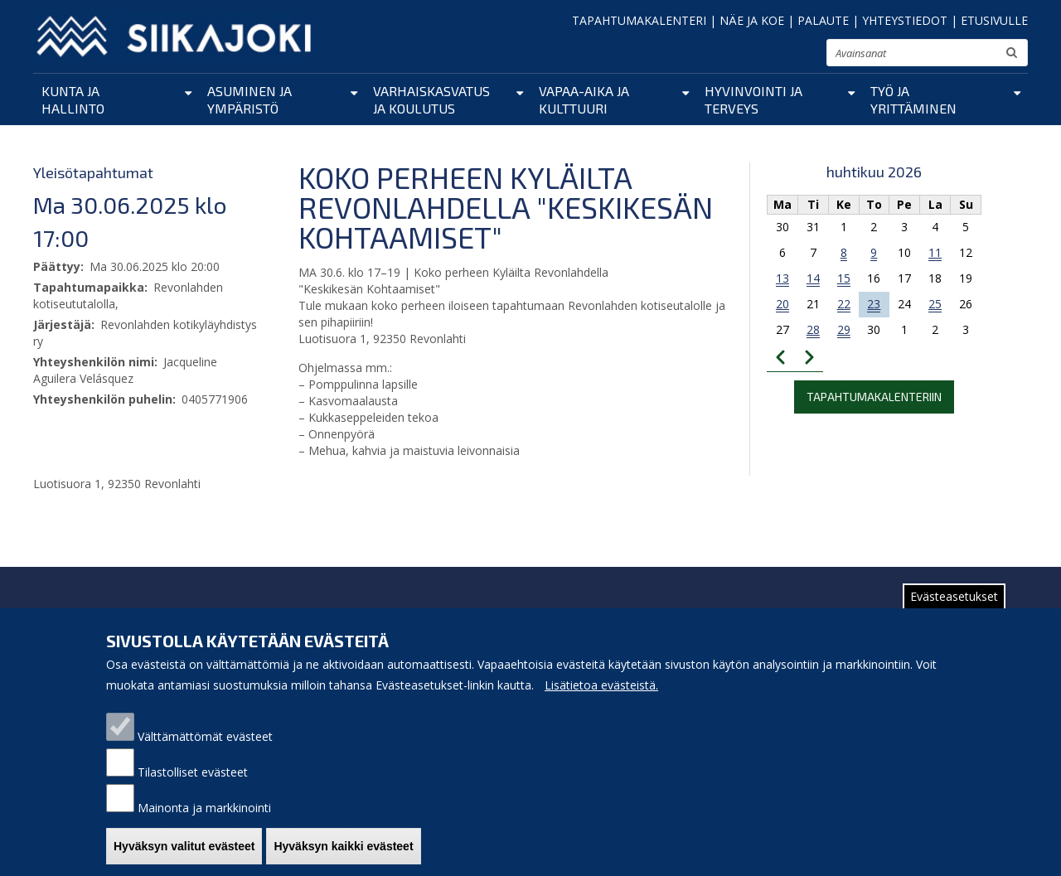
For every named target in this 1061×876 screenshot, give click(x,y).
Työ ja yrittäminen (913, 99)
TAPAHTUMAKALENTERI (639, 20)
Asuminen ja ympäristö (249, 99)
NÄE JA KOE (751, 20)
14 (813, 278)
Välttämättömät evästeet (205, 749)
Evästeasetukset (954, 609)
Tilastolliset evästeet (193, 784)
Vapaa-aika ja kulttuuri (584, 99)
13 (782, 278)
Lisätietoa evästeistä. (601, 697)
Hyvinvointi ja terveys (753, 99)
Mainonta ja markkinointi (204, 820)
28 (813, 329)
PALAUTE (823, 20)
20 (782, 304)
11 (935, 252)
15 (843, 278)
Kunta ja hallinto (72, 99)
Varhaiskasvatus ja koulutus (431, 99)
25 (935, 304)
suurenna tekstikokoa (806, 55)
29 (843, 329)
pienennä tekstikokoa (763, 57)
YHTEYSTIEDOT (904, 20)
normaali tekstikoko (783, 56)
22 (843, 304)
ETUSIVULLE (994, 20)
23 (873, 304)
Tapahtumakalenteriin (874, 397)
